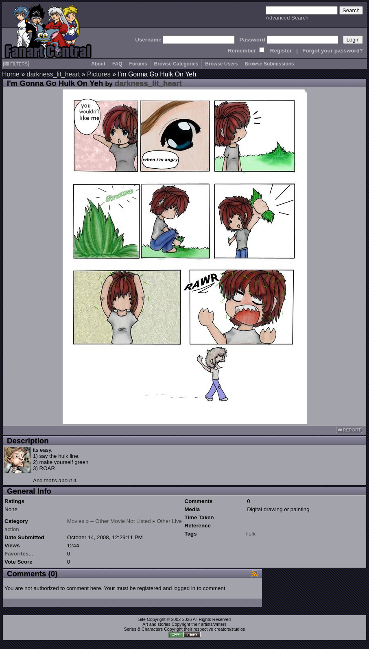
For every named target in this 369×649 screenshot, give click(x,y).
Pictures (99, 74)
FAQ (117, 64)
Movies (75, 521)
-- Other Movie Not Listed (120, 521)
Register (281, 51)
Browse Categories (176, 64)
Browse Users (221, 64)
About (98, 64)
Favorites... (18, 554)
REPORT (349, 430)
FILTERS (16, 63)
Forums (138, 64)
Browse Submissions (269, 64)
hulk (250, 534)
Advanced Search (287, 18)
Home (11, 74)
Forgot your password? (332, 51)
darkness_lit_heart (53, 74)
